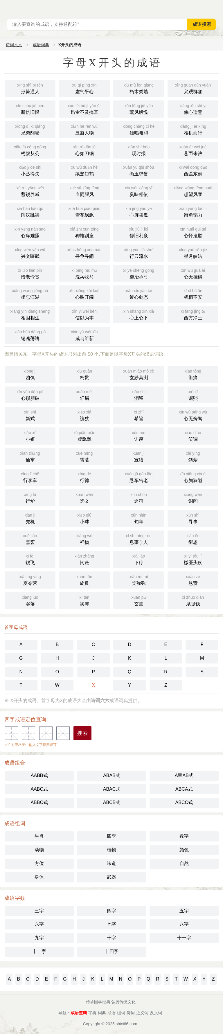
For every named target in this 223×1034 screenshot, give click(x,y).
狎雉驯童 (84, 232)
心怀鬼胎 (193, 232)
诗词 (131, 1012)
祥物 (84, 538)
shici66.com (126, 1024)
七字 (111, 924)
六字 (39, 924)
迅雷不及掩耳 (84, 108)
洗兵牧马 (84, 273)
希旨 (138, 415)
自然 (184, 863)
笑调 (193, 435)
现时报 (138, 149)
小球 (84, 518)
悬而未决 (193, 149)
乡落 (30, 600)
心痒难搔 (30, 232)
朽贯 (84, 374)
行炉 (30, 497)
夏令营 (30, 579)
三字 (39, 910)
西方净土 (193, 314)
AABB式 (39, 775)
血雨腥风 (84, 190)
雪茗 (84, 456)
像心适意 (193, 108)
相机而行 (193, 129)
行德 (84, 476)
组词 (121, 1012)
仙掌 (30, 456)
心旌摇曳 (138, 211)
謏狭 (84, 415)
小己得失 (30, 170)
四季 (111, 836)
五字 (184, 910)
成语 (111, 1012)
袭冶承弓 (138, 273)
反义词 (156, 1012)
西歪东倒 (193, 170)
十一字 (184, 937)
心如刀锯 (84, 149)
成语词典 (41, 45)
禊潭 (84, 600)
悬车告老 (138, 476)
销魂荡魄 (30, 334)
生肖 (39, 836)
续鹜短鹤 (84, 170)
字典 (92, 1012)
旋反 (84, 579)
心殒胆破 (30, 394)
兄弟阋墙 (30, 129)
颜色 (184, 849)
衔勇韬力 (193, 211)
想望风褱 (193, 190)
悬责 (193, 579)
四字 (111, 910)
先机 (30, 518)
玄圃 (138, 600)
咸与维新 (84, 334)
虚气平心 (84, 88)
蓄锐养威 (30, 190)
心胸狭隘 (193, 476)
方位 (39, 863)
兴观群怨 (193, 88)
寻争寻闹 (84, 252)
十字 (111, 937)
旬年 (138, 518)
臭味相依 (138, 190)
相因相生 (30, 314)
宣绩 (138, 456)
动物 (39, 849)
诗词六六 (14, 45)
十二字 (39, 951)
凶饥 (30, 374)
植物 (111, 849)
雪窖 (30, 538)
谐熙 (193, 394)
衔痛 (193, 374)
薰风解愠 (138, 108)
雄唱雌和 (138, 129)
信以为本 (84, 314)
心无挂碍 (193, 273)
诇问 (193, 497)
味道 (111, 863)
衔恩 (193, 538)
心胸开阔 (84, 293)
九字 (39, 937)
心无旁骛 (193, 415)
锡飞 (30, 559)
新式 (30, 415)
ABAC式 (112, 789)
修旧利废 (138, 232)
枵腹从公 (30, 149)
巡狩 (138, 497)
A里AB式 (184, 775)
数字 (184, 836)
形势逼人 (30, 88)
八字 (184, 924)
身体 (39, 877)
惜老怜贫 (30, 273)
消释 (138, 394)
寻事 (193, 518)
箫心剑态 (138, 293)
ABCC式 (184, 802)
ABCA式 (184, 789)
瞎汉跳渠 (30, 211)
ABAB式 (111, 775)
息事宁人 (138, 538)
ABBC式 (39, 802)
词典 (102, 1012)
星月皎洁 (193, 252)
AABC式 (39, 789)
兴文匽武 (30, 252)
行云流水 (138, 252)
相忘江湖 (30, 293)
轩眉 (84, 394)
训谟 (138, 435)
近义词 (142, 1012)
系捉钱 (193, 600)
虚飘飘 (84, 435)
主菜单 (218, 8)
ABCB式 (112, 802)
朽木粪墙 (138, 88)
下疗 (138, 559)
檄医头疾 (193, 559)
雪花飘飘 (84, 211)
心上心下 (138, 314)
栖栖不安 (193, 293)
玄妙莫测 (138, 374)
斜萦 (193, 456)
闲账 (84, 559)
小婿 (30, 435)
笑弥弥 (138, 579)
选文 (84, 497)
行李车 (30, 476)
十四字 (111, 951)
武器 (111, 877)
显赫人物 (84, 129)
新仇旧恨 (30, 108)
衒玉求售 (138, 170)
